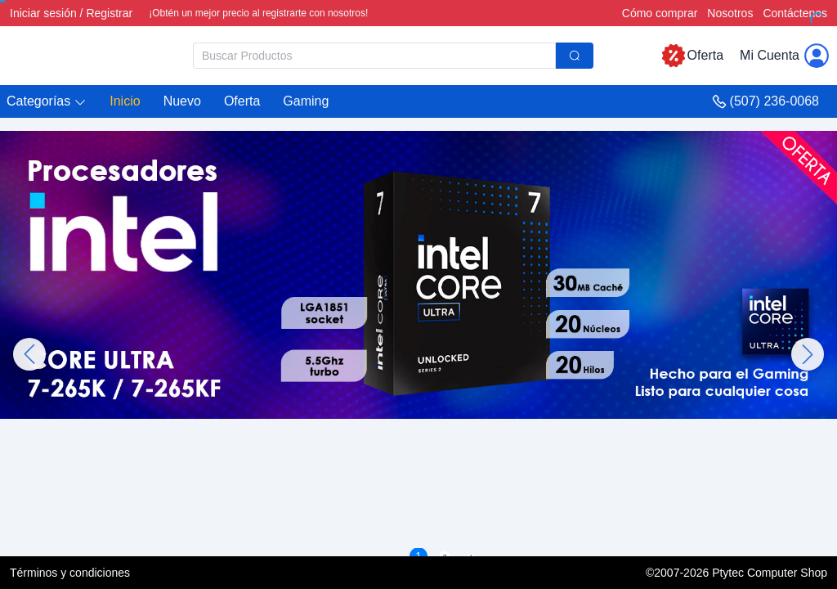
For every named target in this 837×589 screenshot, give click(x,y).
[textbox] (374, 55)
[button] (47, 101)
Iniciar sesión (43, 13)
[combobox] (393, 56)
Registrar (109, 13)
